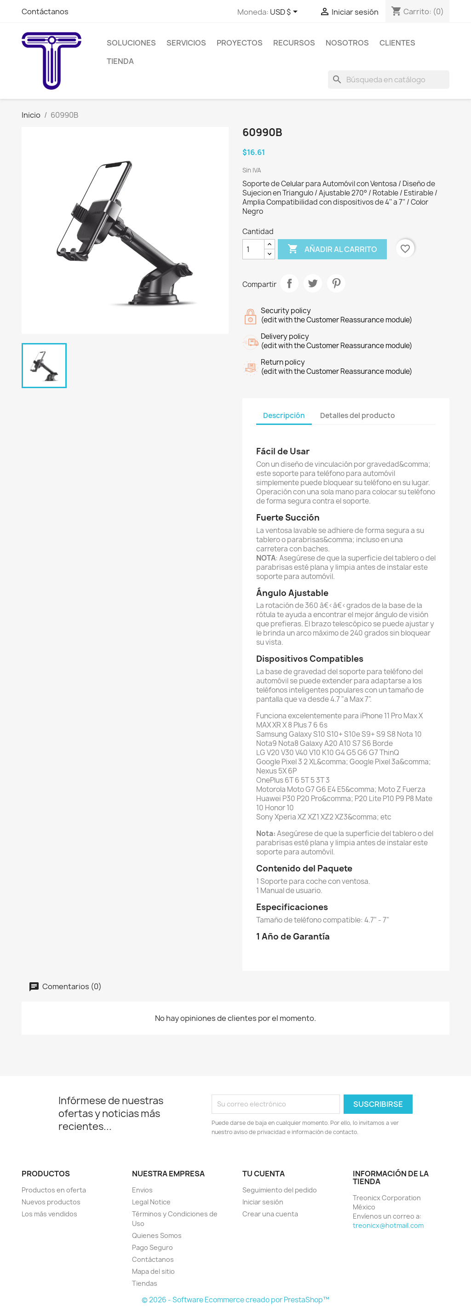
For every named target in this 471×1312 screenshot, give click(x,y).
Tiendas (144, 1283)
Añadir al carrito (332, 249)
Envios (142, 1190)
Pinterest (336, 283)
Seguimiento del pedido (279, 1190)
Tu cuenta (263, 1174)
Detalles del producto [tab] (357, 415)
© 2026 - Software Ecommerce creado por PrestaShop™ (235, 1300)
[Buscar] (388, 79)
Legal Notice (151, 1201)
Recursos (294, 43)
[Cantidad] (253, 249)
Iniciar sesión (262, 1201)
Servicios (186, 43)
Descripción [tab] (284, 415)
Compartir (289, 283)
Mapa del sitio (153, 1271)
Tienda (120, 61)
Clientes (397, 43)
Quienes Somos (157, 1235)
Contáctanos (45, 11)
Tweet (313, 283)
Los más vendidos (49, 1213)
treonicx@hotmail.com (388, 1225)
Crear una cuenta (270, 1213)
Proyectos (240, 43)
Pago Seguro (152, 1247)
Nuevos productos (51, 1201)
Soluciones (131, 43)
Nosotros (347, 43)
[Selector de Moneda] (285, 12)
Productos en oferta (54, 1190)
